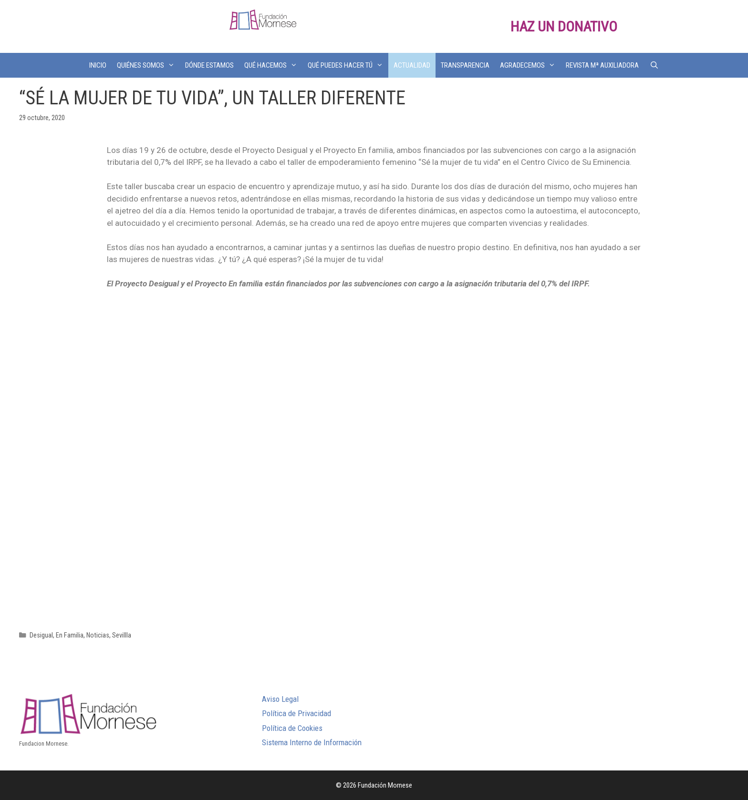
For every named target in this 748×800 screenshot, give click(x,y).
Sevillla (121, 635)
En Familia (69, 635)
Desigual (41, 635)
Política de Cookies (292, 728)
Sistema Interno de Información (312, 742)
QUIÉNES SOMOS (148, 65)
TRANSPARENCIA (465, 65)
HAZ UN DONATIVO (563, 26)
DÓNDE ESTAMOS (209, 65)
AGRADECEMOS (530, 65)
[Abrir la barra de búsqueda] (654, 65)
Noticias (97, 635)
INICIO (97, 65)
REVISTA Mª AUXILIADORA (602, 65)
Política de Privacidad (296, 713)
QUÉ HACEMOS (273, 65)
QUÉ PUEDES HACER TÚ (348, 65)
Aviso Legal (280, 699)
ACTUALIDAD (412, 65)
